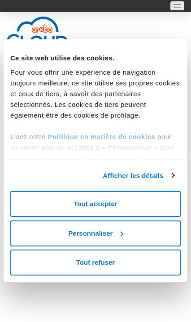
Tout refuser (95, 262)
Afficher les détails (133, 175)
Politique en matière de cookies (102, 136)
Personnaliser (95, 233)
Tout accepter (95, 204)
